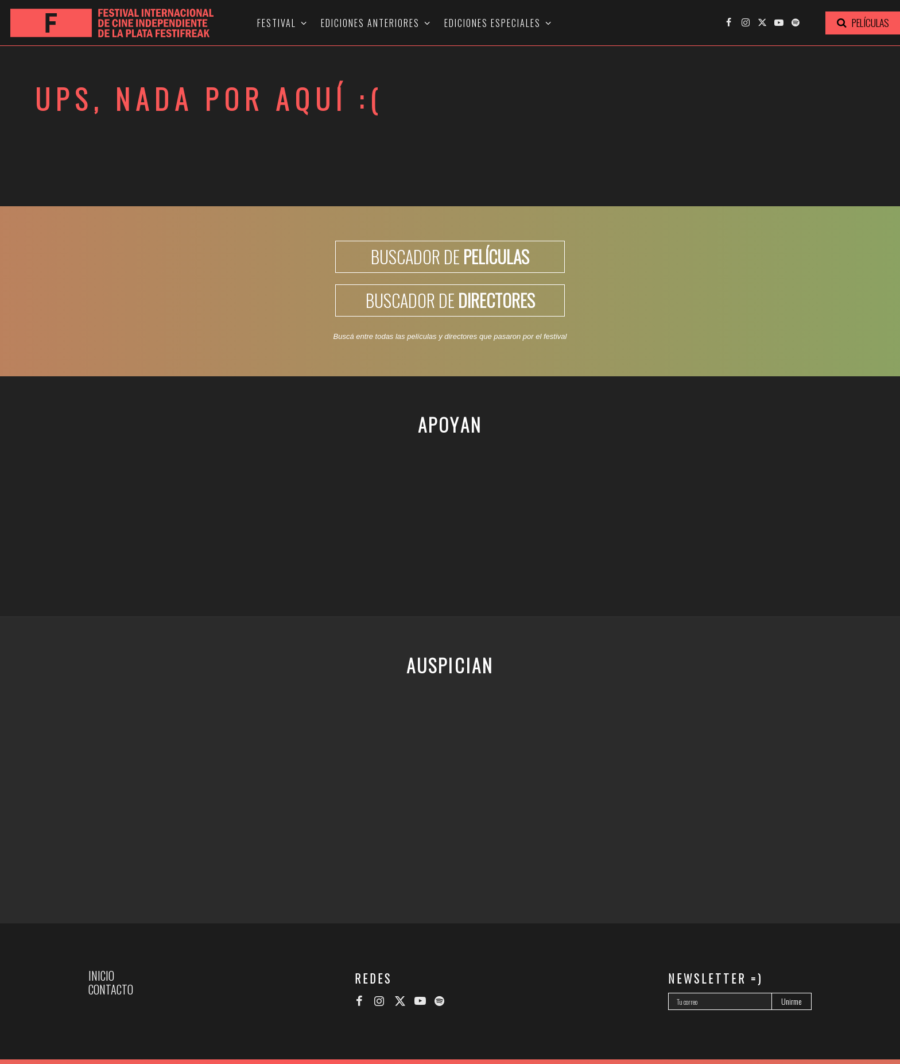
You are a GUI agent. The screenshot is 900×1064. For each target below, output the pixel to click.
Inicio (101, 975)
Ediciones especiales (492, 23)
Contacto (110, 989)
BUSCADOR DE (450, 256)
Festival (276, 23)
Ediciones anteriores (370, 23)
